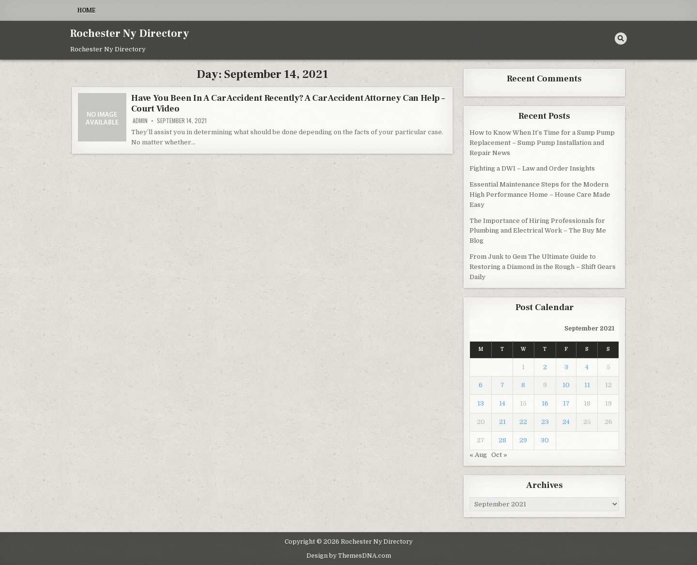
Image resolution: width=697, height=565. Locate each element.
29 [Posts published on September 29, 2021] (523, 440)
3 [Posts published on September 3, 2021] (566, 367)
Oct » (499, 454)
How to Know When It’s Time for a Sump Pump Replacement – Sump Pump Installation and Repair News (542, 143)
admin (140, 121)
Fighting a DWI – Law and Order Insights (532, 168)
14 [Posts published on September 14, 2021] (502, 403)
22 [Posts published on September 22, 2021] (523, 421)
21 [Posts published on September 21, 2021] (502, 421)
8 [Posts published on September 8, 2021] (523, 385)
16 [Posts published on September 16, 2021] (545, 403)
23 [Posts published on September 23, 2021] (545, 421)
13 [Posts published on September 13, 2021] (480, 403)
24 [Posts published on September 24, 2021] (566, 421)
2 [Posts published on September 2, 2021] (545, 367)
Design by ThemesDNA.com (348, 555)
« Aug (478, 454)
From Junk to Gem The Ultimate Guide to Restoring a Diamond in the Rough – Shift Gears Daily (543, 267)
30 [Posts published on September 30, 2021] (545, 440)
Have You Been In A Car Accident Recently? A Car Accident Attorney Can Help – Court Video (288, 103)
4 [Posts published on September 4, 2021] (587, 367)
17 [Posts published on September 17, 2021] (566, 403)
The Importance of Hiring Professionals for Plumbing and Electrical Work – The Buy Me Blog (538, 231)
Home (86, 10)
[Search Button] (621, 38)
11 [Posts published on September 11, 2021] (587, 385)
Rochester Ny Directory (129, 33)
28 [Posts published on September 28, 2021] (502, 440)
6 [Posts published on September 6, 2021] (481, 385)
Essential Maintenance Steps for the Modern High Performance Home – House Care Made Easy (540, 194)
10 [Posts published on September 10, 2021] (566, 385)
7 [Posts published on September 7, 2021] (502, 385)
